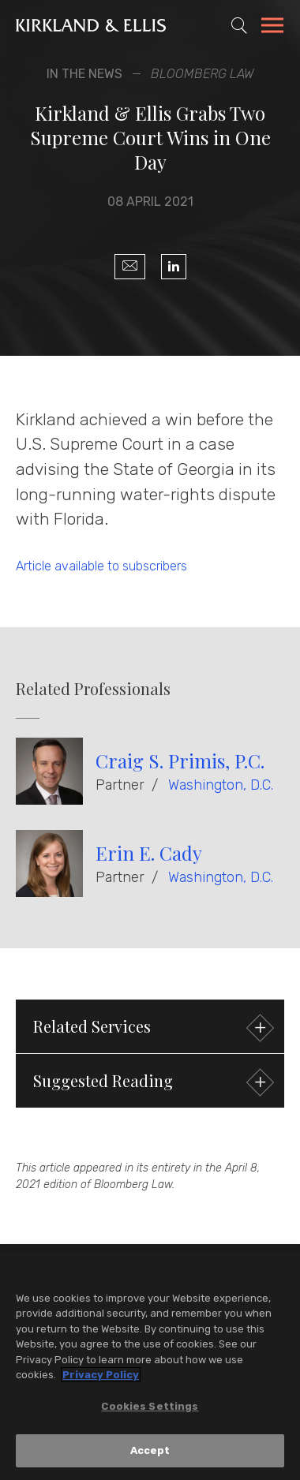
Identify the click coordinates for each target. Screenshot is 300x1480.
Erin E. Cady (149, 852)
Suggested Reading (151, 1083)
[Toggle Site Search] (239, 25)
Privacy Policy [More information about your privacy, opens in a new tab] (100, 1375)
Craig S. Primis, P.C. (180, 760)
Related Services (151, 1028)
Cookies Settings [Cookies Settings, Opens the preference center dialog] (149, 1407)
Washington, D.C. (220, 785)
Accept (150, 1452)
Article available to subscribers (101, 566)
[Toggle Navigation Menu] (272, 27)
